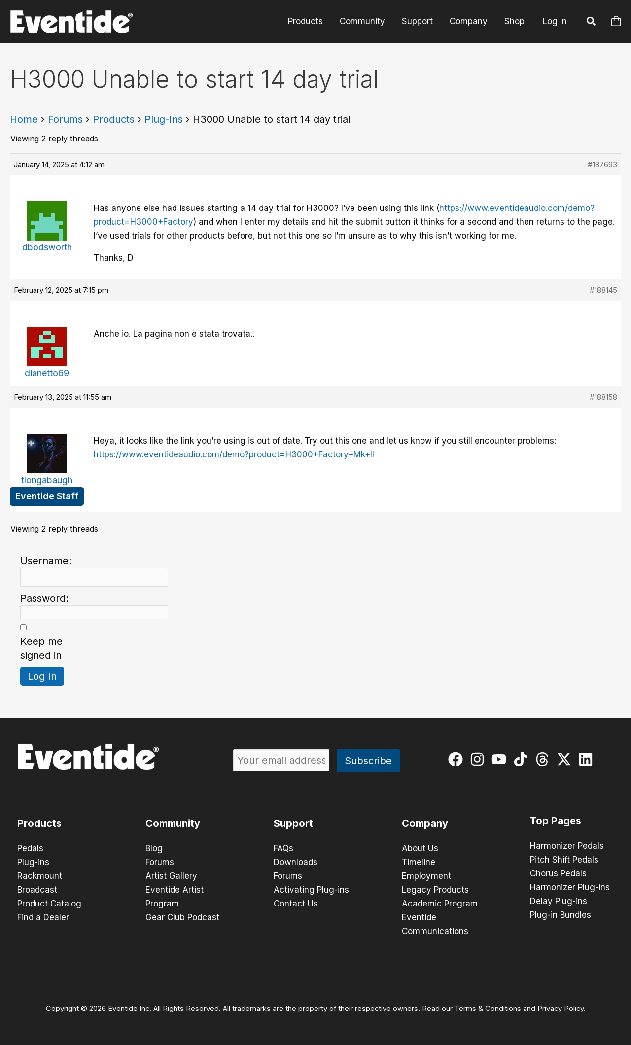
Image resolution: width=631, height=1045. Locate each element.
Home (24, 119)
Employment (426, 876)
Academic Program (440, 903)
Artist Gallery (171, 876)
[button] (591, 23)
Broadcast (37, 890)
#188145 (603, 290)
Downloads (295, 862)
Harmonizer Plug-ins (570, 887)
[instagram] (479, 759)
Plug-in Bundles (560, 915)
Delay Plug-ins (558, 901)
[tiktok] (522, 759)
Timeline (418, 862)
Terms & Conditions (488, 1008)
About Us (420, 848)
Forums (65, 119)
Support (417, 21)
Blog (154, 848)
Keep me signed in (41, 648)
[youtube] (501, 759)
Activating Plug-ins (311, 890)
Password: (44, 598)
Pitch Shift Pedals (564, 860)
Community (362, 21)
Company (469, 21)
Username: (45, 561)
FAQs (283, 848)
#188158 (603, 397)
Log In (555, 21)
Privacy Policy (560, 1008)
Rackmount (39, 876)
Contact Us (296, 903)
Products (305, 21)
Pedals (30, 848)
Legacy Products (435, 890)
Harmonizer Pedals (567, 846)
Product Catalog (49, 903)
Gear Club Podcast (182, 917)
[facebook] (457, 759)
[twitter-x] (566, 759)
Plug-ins (33, 862)
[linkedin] (587, 759)
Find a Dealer (43, 917)
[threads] (544, 759)
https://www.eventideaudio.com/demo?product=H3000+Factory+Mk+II (234, 454)
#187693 (602, 164)
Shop (514, 21)
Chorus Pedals (558, 873)
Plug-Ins (163, 119)
